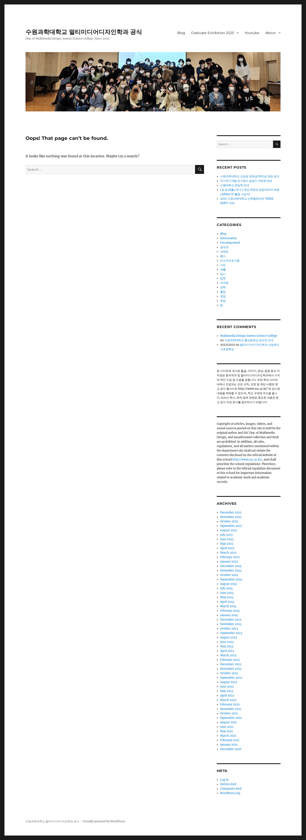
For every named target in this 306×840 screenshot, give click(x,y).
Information (228, 238)
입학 (223, 278)
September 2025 (231, 526)
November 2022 (231, 669)
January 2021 (229, 744)
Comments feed (230, 788)
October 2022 (229, 673)
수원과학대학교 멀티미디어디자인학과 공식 (84, 32)
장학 (223, 287)
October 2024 (229, 575)
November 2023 (230, 624)
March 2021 (228, 736)
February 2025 (230, 557)
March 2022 (228, 700)
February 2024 (230, 611)
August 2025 (228, 530)
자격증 (224, 283)
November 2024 (231, 570)
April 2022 (227, 695)
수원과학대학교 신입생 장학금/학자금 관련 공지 (249, 176)
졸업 (223, 292)
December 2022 (230, 664)
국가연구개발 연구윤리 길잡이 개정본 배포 (246, 181)
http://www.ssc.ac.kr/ (247, 459)
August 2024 (228, 584)
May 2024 (226, 597)
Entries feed (228, 784)
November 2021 (230, 709)
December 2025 (230, 512)
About (270, 33)
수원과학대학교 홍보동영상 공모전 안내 (248, 340)
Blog (181, 33)
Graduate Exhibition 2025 (212, 33)
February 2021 (229, 740)
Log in (224, 780)
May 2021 (226, 731)
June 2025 (227, 539)
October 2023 (229, 628)
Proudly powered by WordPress (104, 821)
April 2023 (227, 651)
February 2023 (229, 660)
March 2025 (228, 552)
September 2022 (231, 677)
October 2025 (229, 521)
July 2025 (226, 535)
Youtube (252, 33)
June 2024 (227, 593)
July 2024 (226, 588)
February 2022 (230, 704)
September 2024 (231, 579)
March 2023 (228, 655)
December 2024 (230, 566)
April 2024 (227, 602)
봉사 (223, 256)
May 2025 (226, 544)
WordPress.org (230, 793)
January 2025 (229, 561)
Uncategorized (230, 242)
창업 (223, 296)
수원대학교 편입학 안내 (234, 185)
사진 (223, 265)
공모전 (224, 247)
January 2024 (229, 615)
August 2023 (228, 637)
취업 (223, 301)
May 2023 (226, 646)
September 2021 (231, 718)
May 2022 (226, 691)
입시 (223, 274)
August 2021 (228, 722)
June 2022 (227, 686)
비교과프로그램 (229, 260)
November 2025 (231, 517)
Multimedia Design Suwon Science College (248, 336)
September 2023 (231, 633)
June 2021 (226, 727)
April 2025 (227, 548)
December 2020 (230, 749)
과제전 (224, 251)
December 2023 (230, 619)
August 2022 (228, 682)
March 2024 (228, 606)
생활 (223, 269)
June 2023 (227, 642)
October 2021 (229, 713)
